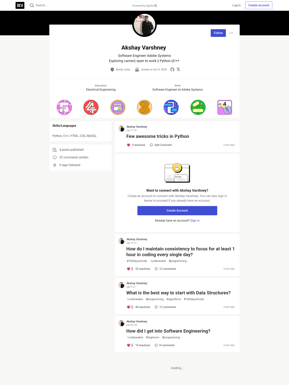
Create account (258, 5)
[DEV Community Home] (20, 5)
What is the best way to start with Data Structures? (178, 293)
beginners (152, 337)
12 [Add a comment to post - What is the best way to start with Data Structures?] (165, 307)
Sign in (195, 220)
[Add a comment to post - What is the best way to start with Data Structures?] (138, 307)
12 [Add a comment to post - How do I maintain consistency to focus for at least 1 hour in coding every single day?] (165, 269)
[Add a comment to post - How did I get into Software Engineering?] (138, 345)
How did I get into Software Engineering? (168, 331)
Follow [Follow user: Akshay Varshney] (218, 33)
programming (178, 261)
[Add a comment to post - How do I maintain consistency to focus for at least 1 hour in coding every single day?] (138, 268)
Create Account (177, 210)
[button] (64, 107)
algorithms (174, 299)
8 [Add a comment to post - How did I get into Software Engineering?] (164, 345)
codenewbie (158, 261)
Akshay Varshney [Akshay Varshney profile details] (136, 126)
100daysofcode (137, 261)
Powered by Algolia (144, 5)
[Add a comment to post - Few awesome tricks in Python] (136, 145)
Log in (236, 5)
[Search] (32, 5)
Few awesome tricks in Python (157, 136)
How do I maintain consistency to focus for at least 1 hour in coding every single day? (180, 251)
